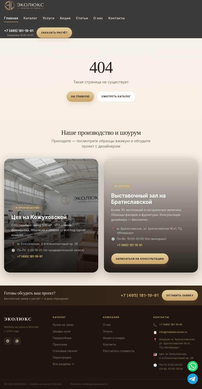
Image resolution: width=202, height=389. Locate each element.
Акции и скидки (114, 338)
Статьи (82, 18)
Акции (65, 18)
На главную (80, 96)
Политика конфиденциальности (89, 384)
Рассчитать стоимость (119, 351)
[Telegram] (7, 341)
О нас (98, 18)
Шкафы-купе (61, 331)
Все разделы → (63, 364)
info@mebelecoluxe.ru (173, 332)
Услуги (48, 18)
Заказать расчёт (54, 32)
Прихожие (60, 344)
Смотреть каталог (116, 96)
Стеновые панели (65, 351)
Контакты (116, 18)
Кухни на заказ (63, 324)
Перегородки (62, 357)
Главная (11, 18)
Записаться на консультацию (140, 258)
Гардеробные (62, 338)
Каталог (30, 18)
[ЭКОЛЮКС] (38, 5)
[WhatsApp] (17, 341)
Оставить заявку (179, 295)
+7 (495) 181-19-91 (18, 31)
